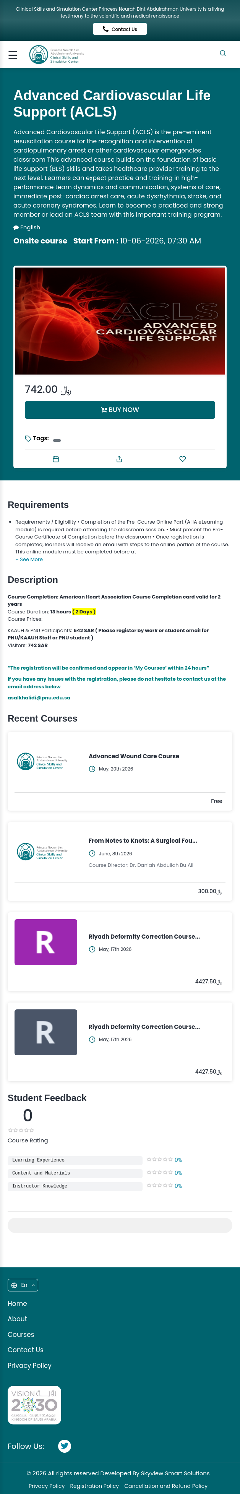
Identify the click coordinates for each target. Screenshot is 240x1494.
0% (178, 1160)
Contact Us (120, 29)
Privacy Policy (30, 1365)
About (17, 1319)
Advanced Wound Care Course (134, 756)
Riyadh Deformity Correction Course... (144, 937)
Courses (21, 1334)
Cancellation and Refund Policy (166, 1486)
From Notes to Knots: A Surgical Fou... (143, 841)
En (22, 1285)
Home (17, 1303)
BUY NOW (120, 409)
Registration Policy (94, 1486)
